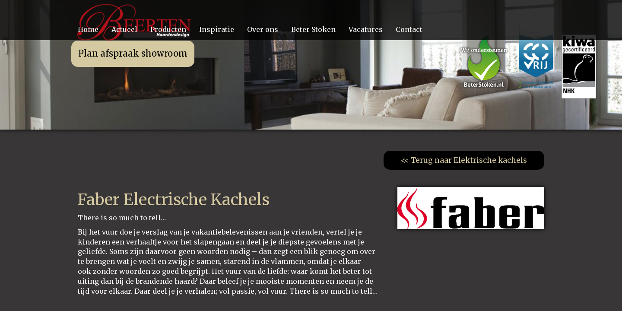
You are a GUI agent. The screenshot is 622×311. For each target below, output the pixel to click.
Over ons (262, 29)
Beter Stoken (313, 29)
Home (88, 29)
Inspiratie (216, 29)
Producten (168, 29)
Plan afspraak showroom (132, 53)
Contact (409, 29)
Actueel (124, 29)
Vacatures (366, 29)
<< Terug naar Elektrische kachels (464, 160)
